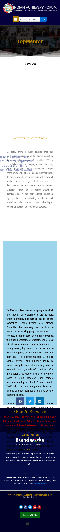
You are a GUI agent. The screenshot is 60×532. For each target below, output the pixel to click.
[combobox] (29, 19)
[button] (16, 19)
